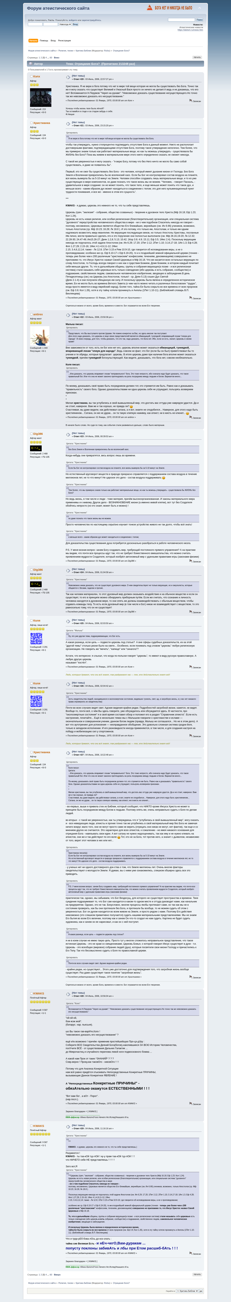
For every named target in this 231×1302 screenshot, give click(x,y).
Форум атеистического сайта (58, 8)
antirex (38, 314)
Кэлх (36, 76)
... (48, 57)
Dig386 (38, 433)
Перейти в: (170, 1291)
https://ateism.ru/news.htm (190, 30)
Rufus (106, 50)
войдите (73, 20)
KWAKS (38, 993)
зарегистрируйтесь (91, 20)
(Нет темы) (78, 75)
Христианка (41, 122)
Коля (36, 620)
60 (51, 57)
